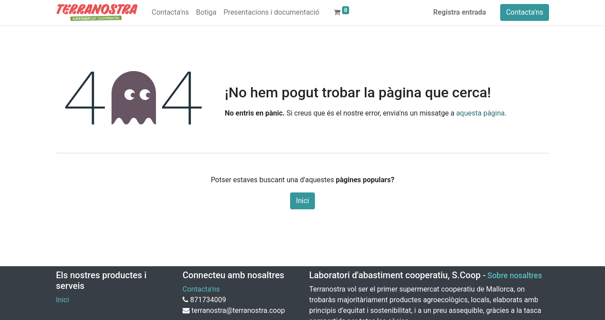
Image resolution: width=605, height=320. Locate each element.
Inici (302, 200)
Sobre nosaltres (514, 275)
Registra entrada (459, 12)
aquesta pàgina (480, 113)
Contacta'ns (524, 12)
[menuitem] (170, 12)
